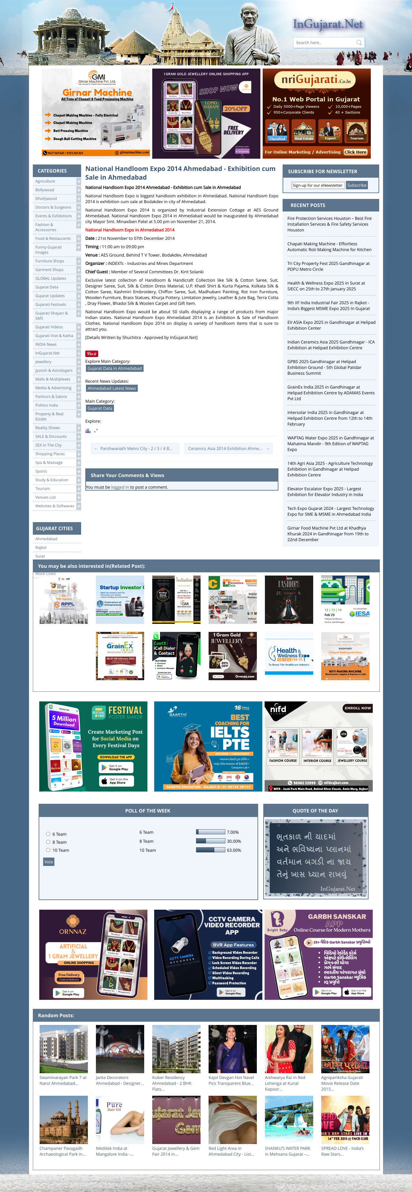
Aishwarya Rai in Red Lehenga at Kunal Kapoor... (285, 1083)
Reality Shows (58, 428)
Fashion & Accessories (58, 226)
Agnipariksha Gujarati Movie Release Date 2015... (342, 1083)
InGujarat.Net (58, 353)
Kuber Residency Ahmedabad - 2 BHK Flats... (172, 1083)
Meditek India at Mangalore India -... (114, 1151)
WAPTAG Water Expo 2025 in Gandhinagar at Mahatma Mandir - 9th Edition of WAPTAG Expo (330, 443)
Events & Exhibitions (58, 216)
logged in (120, 487)
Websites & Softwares (58, 506)
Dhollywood (58, 198)
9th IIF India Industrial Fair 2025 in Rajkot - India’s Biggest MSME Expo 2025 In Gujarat (328, 305)
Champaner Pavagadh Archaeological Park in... (63, 1151)
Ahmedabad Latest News (112, 388)
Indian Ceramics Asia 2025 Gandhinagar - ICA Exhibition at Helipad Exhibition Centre (331, 345)
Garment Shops (58, 270)
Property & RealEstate (58, 416)
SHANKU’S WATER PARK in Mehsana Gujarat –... (287, 1151)
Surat (40, 556)
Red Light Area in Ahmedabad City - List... (231, 1151)
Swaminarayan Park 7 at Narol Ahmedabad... (63, 1080)
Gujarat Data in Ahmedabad (115, 368)
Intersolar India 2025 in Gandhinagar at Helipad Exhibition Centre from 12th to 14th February (329, 418)
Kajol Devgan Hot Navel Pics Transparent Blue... (231, 1080)
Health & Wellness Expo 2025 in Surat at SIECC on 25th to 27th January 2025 (326, 286)
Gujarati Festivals (58, 304)
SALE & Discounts (58, 436)
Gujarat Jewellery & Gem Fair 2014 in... (176, 1151)
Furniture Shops (58, 261)
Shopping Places (58, 454)
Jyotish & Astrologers (58, 370)
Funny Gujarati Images (58, 249)
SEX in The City (58, 445)
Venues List (58, 497)
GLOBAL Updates (58, 278)
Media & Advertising (58, 388)
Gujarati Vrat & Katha (58, 336)
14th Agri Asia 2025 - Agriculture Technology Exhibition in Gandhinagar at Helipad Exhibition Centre (330, 469)
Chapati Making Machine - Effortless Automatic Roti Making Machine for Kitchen (329, 246)
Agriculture (58, 181)
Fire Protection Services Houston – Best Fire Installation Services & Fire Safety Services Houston (329, 224)
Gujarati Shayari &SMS (58, 315)
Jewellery (58, 362)
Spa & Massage (58, 462)
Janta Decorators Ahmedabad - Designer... (120, 1080)
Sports (58, 471)
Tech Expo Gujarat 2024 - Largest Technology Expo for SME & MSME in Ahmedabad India (330, 511)
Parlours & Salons (58, 396)
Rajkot (41, 547)
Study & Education (58, 480)
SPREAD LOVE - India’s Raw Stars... (342, 1151)
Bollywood (58, 190)
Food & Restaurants (58, 238)
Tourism (58, 489)
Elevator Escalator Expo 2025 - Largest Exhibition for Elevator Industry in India (325, 491)
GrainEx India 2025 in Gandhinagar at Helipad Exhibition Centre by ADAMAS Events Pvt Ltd (331, 392)
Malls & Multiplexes (58, 379)
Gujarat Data (58, 287)
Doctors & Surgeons (58, 207)
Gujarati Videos (58, 327)
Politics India (58, 405)
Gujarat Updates (58, 296)
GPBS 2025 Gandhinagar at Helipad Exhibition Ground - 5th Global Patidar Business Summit (324, 367)
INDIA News (58, 344)
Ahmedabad (46, 538)
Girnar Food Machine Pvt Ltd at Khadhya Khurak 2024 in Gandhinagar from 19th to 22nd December (328, 533)
